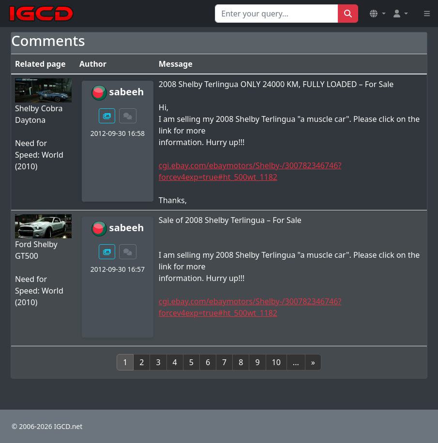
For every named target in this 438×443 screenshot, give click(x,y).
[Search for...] (276, 13)
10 (276, 362)
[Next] (313, 362)
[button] (377, 13)
